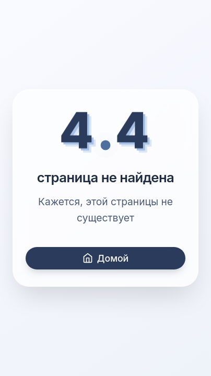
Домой (105, 258)
